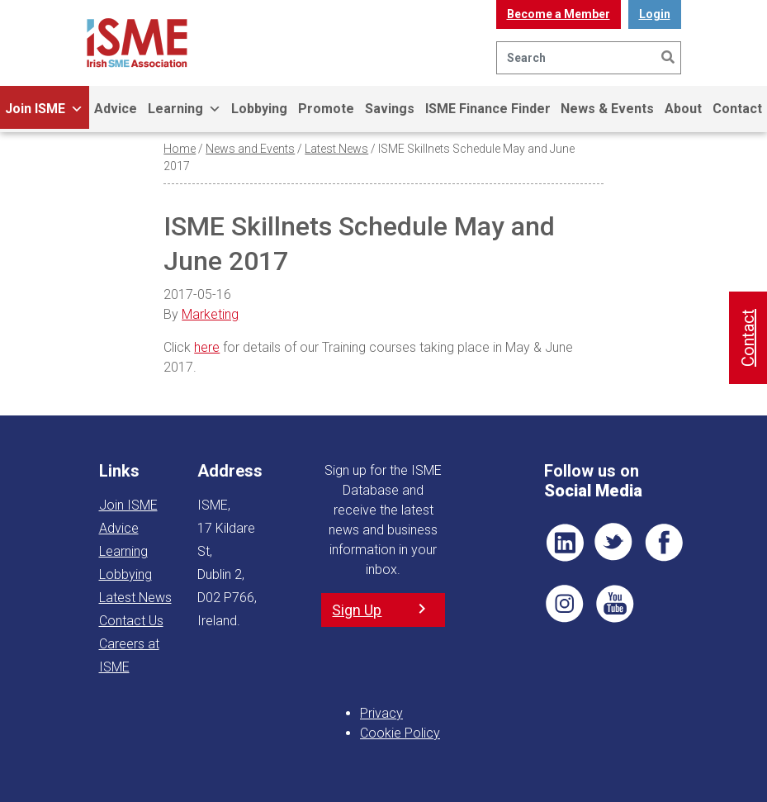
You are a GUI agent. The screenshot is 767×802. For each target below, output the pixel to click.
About (683, 108)
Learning (184, 109)
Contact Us (131, 621)
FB (663, 542)
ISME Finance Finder (488, 108)
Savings (389, 108)
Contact (748, 338)
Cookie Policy (400, 733)
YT (614, 603)
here (207, 347)
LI (564, 542)
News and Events (250, 148)
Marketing (210, 314)
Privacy (381, 713)
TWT (614, 542)
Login (654, 14)
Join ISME (44, 109)
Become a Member (558, 14)
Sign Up (356, 610)
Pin (564, 603)
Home (179, 148)
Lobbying (259, 108)
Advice (115, 108)
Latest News (336, 148)
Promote (326, 108)
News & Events (607, 108)
